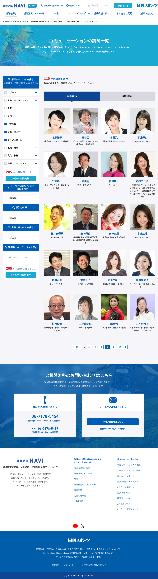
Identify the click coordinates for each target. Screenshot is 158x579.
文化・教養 (13, 155)
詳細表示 (127, 96)
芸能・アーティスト (17, 163)
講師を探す (123, 5)
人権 (10, 116)
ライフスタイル (15, 140)
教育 (10, 108)
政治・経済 (13, 147)
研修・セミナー (73, 22)
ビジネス (12, 124)
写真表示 (72, 96)
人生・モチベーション (18, 100)
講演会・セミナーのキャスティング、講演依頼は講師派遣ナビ (26, 22)
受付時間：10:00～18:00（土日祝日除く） (45, 417)
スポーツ (12, 92)
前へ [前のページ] (78, 347)
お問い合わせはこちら (113, 422)
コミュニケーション (90, 22)
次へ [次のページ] (121, 347)
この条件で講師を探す (20, 178)
